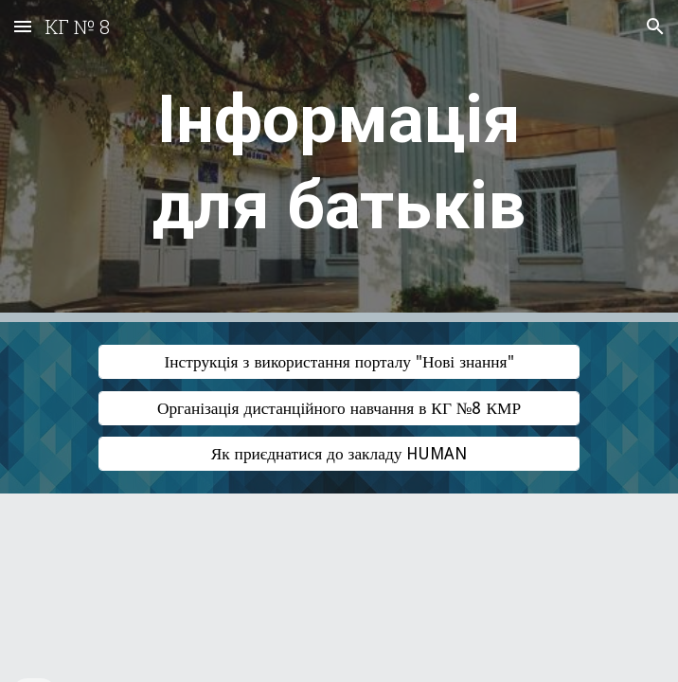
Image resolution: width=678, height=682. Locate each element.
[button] (22, 26)
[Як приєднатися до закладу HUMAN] (338, 454)
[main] (338, 161)
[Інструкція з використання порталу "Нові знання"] (338, 362)
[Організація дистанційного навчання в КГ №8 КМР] (338, 408)
